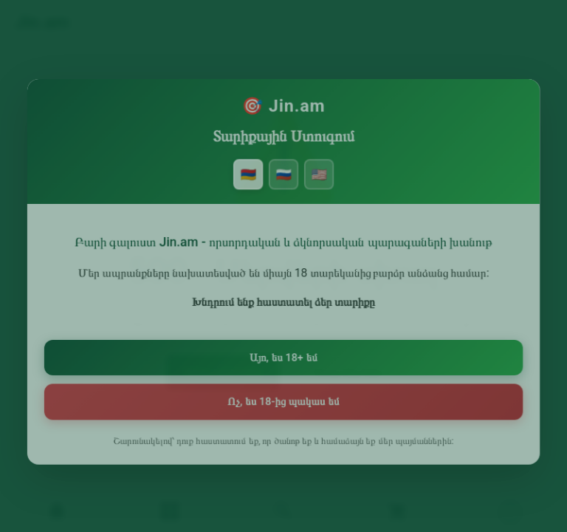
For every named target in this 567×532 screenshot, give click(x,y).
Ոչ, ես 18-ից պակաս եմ (283, 401)
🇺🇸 (317, 181)
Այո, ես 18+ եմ (283, 358)
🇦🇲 (249, 181)
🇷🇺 (283, 181)
